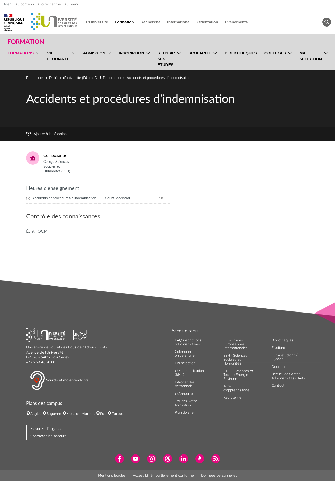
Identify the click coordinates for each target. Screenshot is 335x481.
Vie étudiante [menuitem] (58, 56)
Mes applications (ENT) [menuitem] (190, 372)
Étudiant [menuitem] (278, 347)
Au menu (71, 4)
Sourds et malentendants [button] (59, 380)
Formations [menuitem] (21, 53)
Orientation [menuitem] (207, 22)
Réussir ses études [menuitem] (166, 59)
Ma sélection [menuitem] (310, 56)
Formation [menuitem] (124, 22)
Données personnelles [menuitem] (219, 475)
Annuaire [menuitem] (184, 393)
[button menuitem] (326, 22)
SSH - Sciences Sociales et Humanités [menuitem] (235, 359)
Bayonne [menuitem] (53, 413)
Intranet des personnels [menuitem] (185, 384)
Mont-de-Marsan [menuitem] (80, 413)
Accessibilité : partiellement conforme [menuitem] (163, 475)
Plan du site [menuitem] (184, 412)
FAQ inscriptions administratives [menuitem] (188, 342)
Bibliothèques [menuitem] (241, 53)
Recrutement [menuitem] (234, 397)
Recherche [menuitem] (151, 22)
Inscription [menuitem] (131, 53)
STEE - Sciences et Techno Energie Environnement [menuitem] (238, 375)
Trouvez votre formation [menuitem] (186, 403)
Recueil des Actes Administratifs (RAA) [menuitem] (288, 376)
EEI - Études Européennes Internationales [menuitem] (235, 344)
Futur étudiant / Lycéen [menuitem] (285, 357)
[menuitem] (119, 458)
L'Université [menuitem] (97, 22)
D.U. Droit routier (108, 78)
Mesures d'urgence (46, 428)
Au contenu (24, 4)
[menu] (37, 58)
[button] (49, 334)
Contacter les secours (48, 436)
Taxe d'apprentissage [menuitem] (236, 388)
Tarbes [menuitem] (118, 413)
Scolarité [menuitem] (199, 53)
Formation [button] (25, 41)
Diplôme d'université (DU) (69, 78)
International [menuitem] (178, 22)
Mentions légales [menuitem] (112, 475)
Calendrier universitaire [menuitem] (185, 353)
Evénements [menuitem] (236, 22)
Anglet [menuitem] (35, 413)
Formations (35, 78)
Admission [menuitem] (94, 53)
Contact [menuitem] (278, 385)
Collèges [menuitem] (275, 53)
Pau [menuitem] (103, 413)
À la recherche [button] (49, 4)
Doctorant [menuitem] (280, 366)
